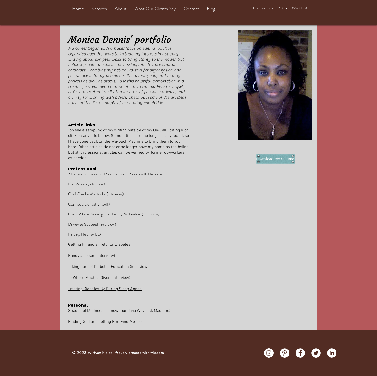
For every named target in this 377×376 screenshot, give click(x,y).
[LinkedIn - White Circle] (331, 353)
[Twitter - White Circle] (316, 353)
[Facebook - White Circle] (300, 353)
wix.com (157, 353)
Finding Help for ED (84, 234)
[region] (275, 85)
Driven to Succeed (83, 224)
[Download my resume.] (275, 159)
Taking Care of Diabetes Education (98, 266)
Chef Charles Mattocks (87, 194)
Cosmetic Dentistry (83, 204)
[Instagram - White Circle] (269, 353)
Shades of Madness (85, 310)
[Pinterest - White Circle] (284, 353)
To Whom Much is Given (89, 277)
